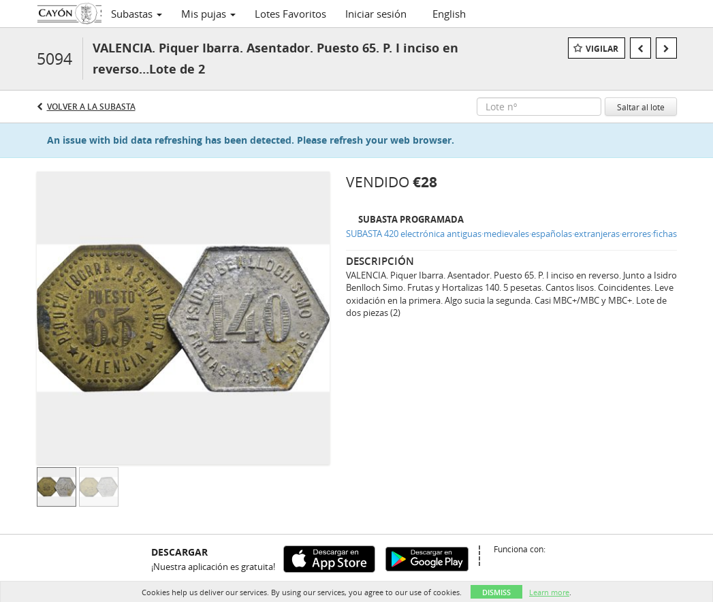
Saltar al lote (641, 106)
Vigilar (602, 48)
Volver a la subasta (91, 106)
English (449, 13)
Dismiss (496, 592)
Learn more (549, 592)
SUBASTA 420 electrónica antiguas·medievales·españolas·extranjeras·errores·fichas (511, 233)
